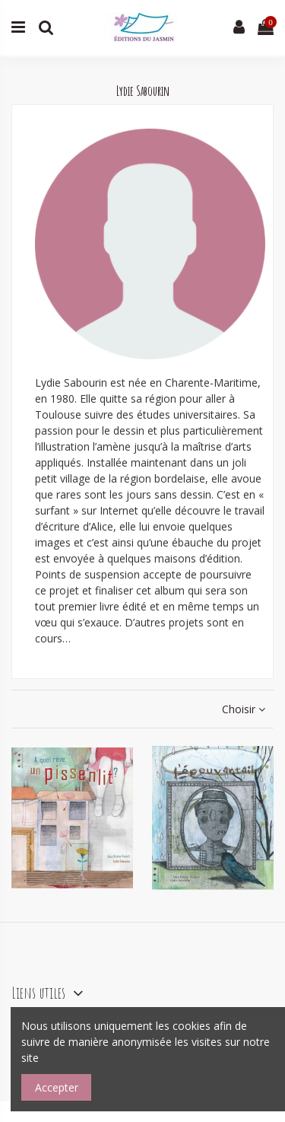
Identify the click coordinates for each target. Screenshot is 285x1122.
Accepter (56, 1087)
